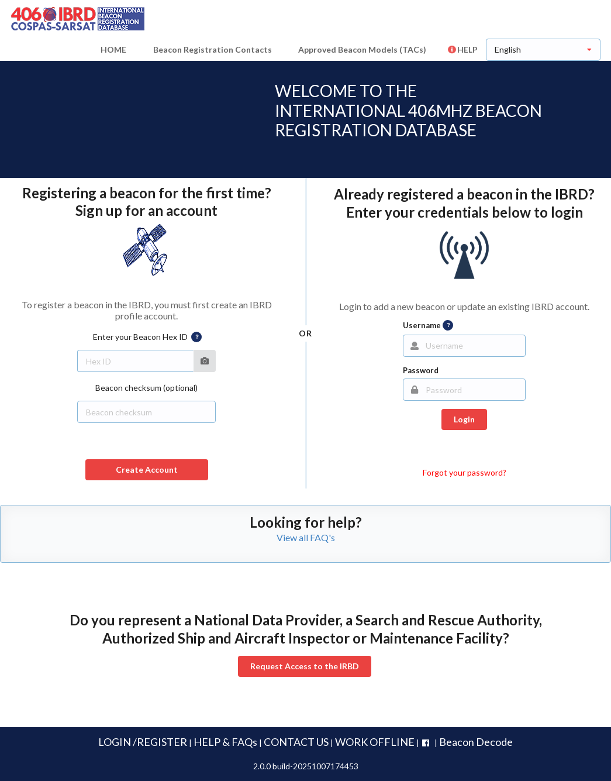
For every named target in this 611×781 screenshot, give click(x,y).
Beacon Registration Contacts (212, 49)
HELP (462, 49)
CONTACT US (296, 741)
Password (421, 370)
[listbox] (543, 50)
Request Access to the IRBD (304, 666)
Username (428, 325)
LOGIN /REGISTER (142, 741)
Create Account (147, 469)
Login (464, 419)
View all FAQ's (306, 537)
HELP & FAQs (225, 741)
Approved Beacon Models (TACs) (362, 49)
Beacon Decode (476, 741)
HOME (113, 49)
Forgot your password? (464, 472)
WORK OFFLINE (375, 741)
